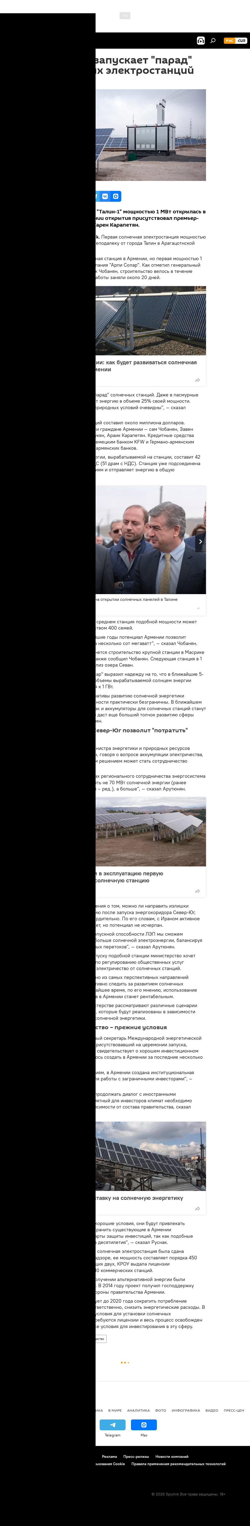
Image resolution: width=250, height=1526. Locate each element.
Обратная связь (19, 1471)
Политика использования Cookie (96, 1463)
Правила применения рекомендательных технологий (178, 1463)
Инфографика (186, 1410)
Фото (160, 1410)
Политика (92, 1410)
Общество (96, 1339)
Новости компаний (172, 1456)
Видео (211, 1410)
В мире (115, 1410)
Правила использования (51, 1456)
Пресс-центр (236, 1410)
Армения (53, 1339)
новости (15, 1410)
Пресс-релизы (136, 1456)
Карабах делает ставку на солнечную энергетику (116, 1197)
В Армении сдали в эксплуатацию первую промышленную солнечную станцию (106, 877)
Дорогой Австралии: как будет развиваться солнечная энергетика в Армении (123, 366)
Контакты (87, 1456)
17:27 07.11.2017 (57, 82)
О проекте (15, 1456)
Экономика (74, 1339)
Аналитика (138, 1410)
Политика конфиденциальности (33, 1463)
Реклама (109, 1456)
